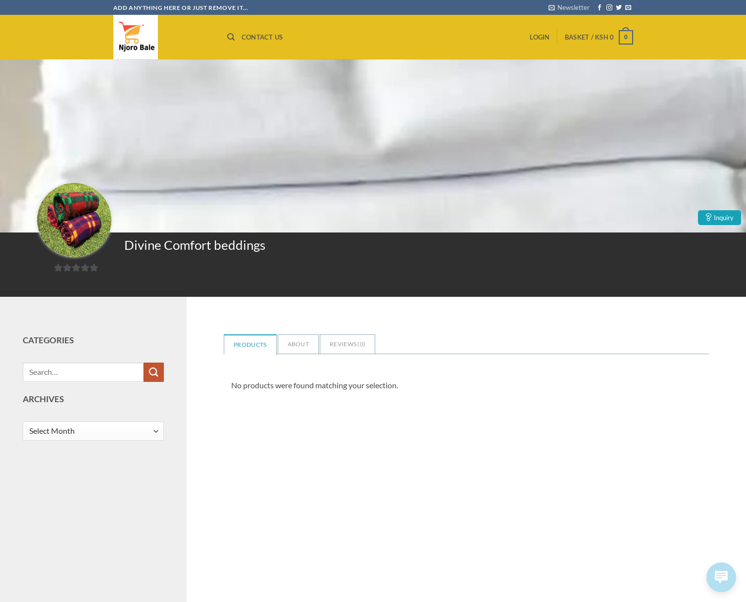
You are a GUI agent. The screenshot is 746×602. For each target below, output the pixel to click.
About (298, 344)
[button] (569, 7)
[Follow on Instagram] (609, 7)
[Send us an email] (628, 7)
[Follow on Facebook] (599, 7)
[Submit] (153, 372)
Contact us (262, 37)
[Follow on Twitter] (619, 7)
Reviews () (347, 344)
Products (250, 344)
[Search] (231, 37)
